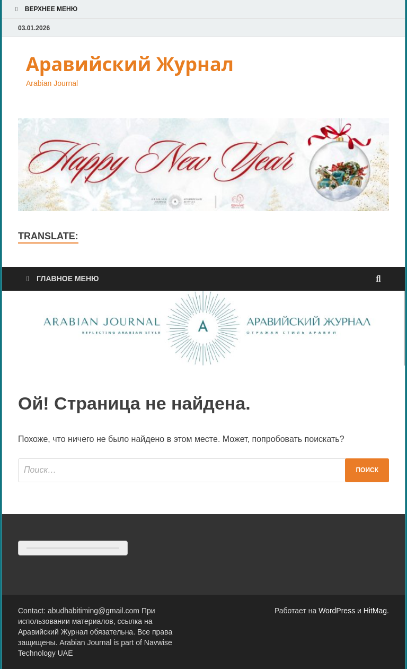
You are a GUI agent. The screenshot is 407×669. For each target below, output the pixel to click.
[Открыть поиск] (378, 279)
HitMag (375, 610)
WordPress (336, 610)
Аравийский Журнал (130, 64)
